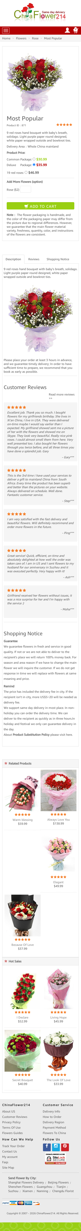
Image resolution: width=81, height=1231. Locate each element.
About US (8, 1111)
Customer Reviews (14, 1117)
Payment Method (54, 1127)
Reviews (33, 259)
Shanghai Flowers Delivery (26, 1182)
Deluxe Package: (27, 165)
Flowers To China (54, 1133)
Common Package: (27, 159)
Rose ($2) (13, 190)
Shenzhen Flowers (20, 1187)
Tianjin (61, 1187)
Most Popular (53, 38)
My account (9, 1157)
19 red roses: (23, 173)
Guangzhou (44, 1187)
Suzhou (13, 1191)
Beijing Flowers (58, 1182)
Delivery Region (53, 1122)
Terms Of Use (11, 1127)
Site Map (8, 1167)
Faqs (5, 1162)
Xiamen (27, 1191)
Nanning (42, 1191)
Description (13, 259)
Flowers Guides (12, 1133)
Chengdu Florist (63, 1191)
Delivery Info (51, 1111)
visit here (66, 735)
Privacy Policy (11, 1122)
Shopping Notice (58, 259)
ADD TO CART (40, 206)
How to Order (52, 1117)
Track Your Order (13, 1146)
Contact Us (9, 1151)
